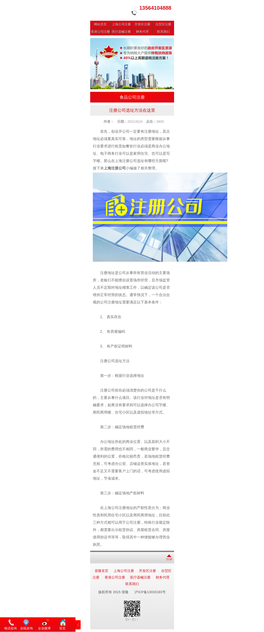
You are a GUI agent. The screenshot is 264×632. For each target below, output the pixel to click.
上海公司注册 (121, 24)
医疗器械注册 (121, 32)
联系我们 (163, 32)
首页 (62, 628)
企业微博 (44, 628)
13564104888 (155, 7)
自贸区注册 (163, 24)
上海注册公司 (115, 168)
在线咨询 (26, 628)
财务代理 (142, 32)
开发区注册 (142, 24)
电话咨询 (10, 628)
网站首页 (100, 24)
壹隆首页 (101, 571)
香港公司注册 (100, 32)
